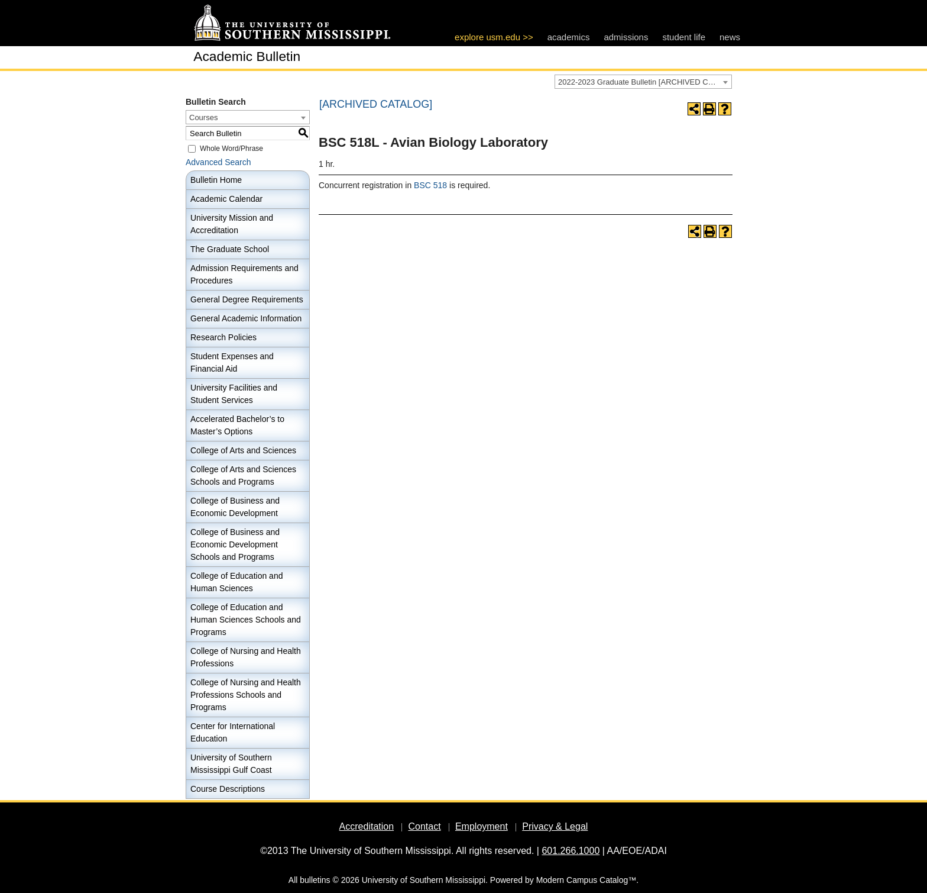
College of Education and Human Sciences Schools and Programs (245, 619)
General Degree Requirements (246, 299)
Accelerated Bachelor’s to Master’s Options (237, 425)
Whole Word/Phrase (231, 148)
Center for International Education (232, 732)
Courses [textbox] (203, 117)
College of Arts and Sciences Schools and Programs (243, 475)
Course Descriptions (227, 789)
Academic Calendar (226, 199)
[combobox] (643, 82)
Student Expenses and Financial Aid (232, 362)
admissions (626, 37)
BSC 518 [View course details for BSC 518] (430, 185)
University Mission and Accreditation (231, 224)
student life (683, 37)
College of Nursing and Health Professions (245, 657)
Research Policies (223, 337)
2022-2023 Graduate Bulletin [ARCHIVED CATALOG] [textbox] (644, 82)
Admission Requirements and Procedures (244, 274)
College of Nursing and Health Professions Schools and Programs (245, 695)
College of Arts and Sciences (243, 450)
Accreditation (366, 826)
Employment (481, 826)
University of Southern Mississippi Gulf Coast (231, 764)
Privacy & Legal (555, 826)
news (729, 37)
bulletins (315, 880)
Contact (424, 826)
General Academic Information (246, 318)
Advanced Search (218, 162)
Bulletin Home (216, 180)
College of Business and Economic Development (235, 507)
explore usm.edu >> (494, 37)
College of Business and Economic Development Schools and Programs (235, 544)
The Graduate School (229, 249)
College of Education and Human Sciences (236, 582)
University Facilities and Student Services (233, 394)
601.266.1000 (570, 851)
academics (568, 37)
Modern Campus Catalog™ (586, 880)
